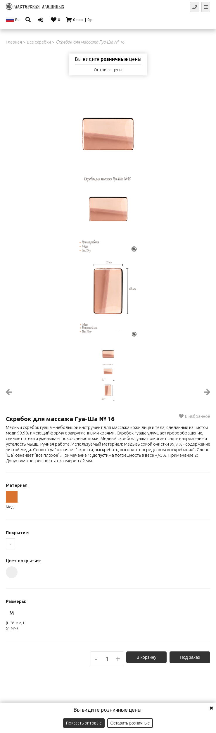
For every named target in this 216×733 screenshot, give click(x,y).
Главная (14, 41)
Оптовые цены (108, 70)
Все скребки (39, 41)
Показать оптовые (84, 723)
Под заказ (190, 657)
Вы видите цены (108, 59)
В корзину (146, 657)
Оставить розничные (130, 723)
